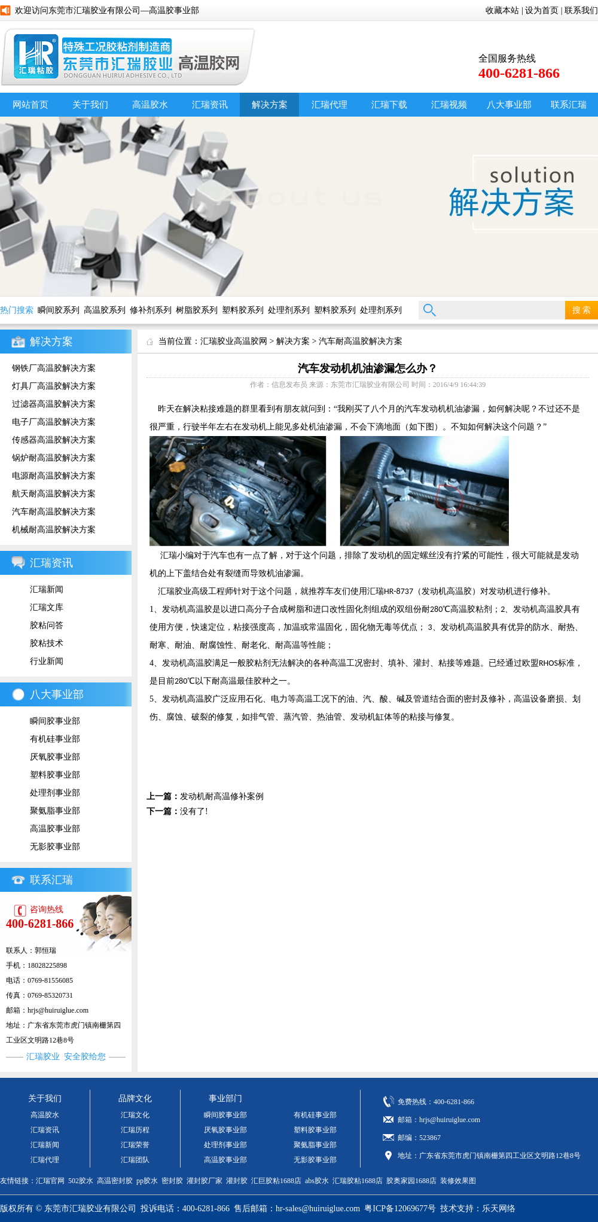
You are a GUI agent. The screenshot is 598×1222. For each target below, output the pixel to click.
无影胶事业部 (55, 846)
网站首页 (30, 104)
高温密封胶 (115, 1181)
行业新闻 (46, 661)
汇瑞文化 (135, 1115)
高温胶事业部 (55, 828)
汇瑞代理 (329, 104)
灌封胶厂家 (204, 1181)
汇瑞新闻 (46, 589)
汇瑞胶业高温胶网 (233, 341)
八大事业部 (509, 104)
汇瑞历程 (135, 1130)
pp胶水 (147, 1181)
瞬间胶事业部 (55, 721)
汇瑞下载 (389, 104)
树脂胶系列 (197, 310)
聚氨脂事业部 (55, 810)
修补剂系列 (151, 310)
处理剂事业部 (55, 792)
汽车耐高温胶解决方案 (54, 511)
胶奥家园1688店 (411, 1181)
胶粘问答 (46, 625)
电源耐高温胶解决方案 (54, 475)
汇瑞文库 (46, 607)
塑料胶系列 (243, 310)
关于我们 (90, 104)
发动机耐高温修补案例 (222, 796)
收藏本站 (502, 10)
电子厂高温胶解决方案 (54, 422)
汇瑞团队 (135, 1160)
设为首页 (542, 10)
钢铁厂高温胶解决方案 (54, 368)
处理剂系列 (289, 310)
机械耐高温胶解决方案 (54, 529)
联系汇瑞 (51, 880)
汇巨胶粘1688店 (276, 1181)
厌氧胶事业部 (55, 756)
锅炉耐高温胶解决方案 (54, 457)
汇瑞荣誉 (135, 1145)
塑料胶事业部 (55, 774)
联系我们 (581, 10)
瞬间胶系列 (59, 310)
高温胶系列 (105, 310)
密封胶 (172, 1181)
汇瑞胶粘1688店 (357, 1181)
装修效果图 (458, 1181)
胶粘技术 (46, 643)
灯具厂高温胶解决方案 (54, 386)
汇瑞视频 (449, 104)
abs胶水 (317, 1181)
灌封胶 (237, 1181)
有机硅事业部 (55, 739)
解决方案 (270, 104)
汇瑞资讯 (210, 104)
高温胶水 (150, 104)
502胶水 (80, 1181)
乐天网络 (498, 1208)
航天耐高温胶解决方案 (54, 493)
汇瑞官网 (50, 1181)
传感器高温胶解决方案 (54, 439)
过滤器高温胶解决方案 (54, 404)
